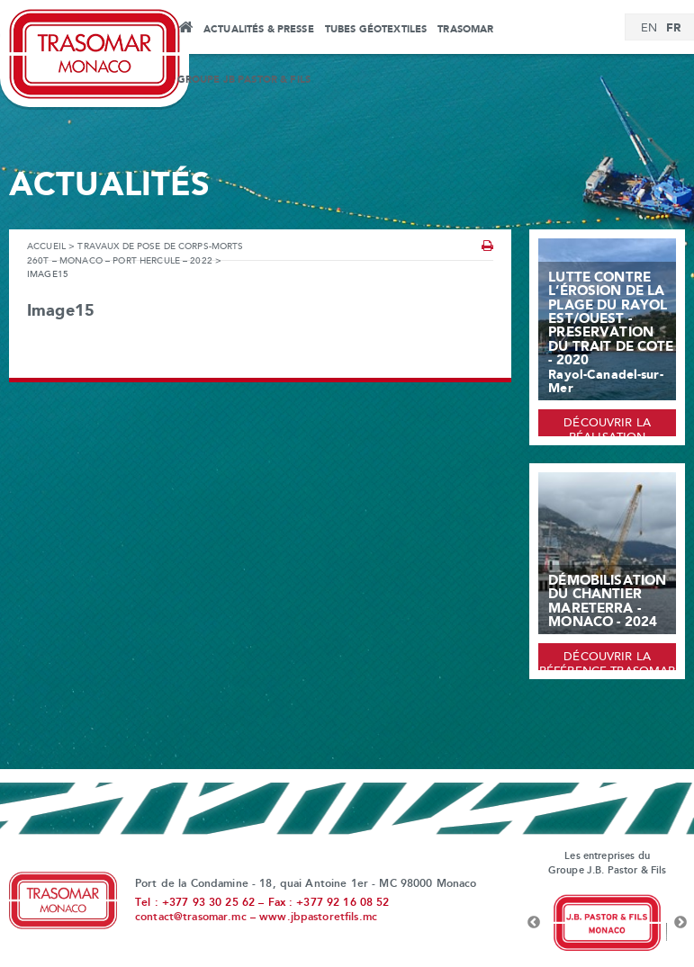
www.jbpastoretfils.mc (318, 917)
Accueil (185, 29)
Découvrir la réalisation (607, 426)
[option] (607, 923)
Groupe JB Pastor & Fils (244, 80)
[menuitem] (649, 29)
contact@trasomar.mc (191, 917)
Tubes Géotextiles (376, 29)
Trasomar (465, 29)
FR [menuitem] (673, 28)
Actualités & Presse (258, 29)
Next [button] (680, 923)
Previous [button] (534, 923)
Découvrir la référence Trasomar (607, 660)
